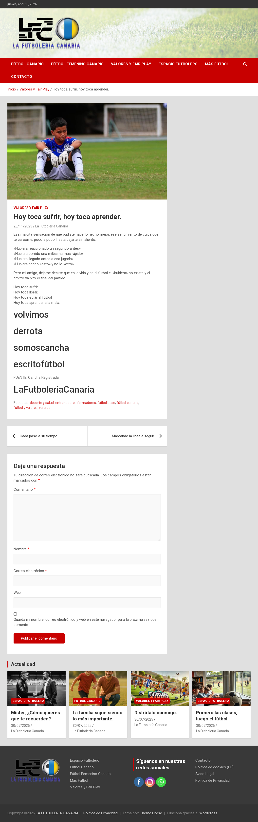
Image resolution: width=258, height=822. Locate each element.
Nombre (21, 549)
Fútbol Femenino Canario (77, 64)
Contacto (21, 76)
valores (44, 408)
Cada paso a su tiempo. (39, 436)
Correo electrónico (30, 571)
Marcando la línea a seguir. (133, 436)
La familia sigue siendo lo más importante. (97, 716)
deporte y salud (42, 403)
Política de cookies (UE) (214, 767)
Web (17, 592)
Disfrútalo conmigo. (155, 712)
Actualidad (23, 664)
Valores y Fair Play (131, 64)
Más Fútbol (217, 64)
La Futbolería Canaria (51, 226)
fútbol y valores (25, 408)
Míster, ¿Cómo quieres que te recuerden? (35, 716)
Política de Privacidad (212, 780)
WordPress (208, 813)
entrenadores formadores (75, 403)
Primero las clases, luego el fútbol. (216, 716)
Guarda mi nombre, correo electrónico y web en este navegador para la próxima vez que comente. (85, 622)
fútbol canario (127, 403)
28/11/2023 (23, 226)
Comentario (25, 489)
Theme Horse (151, 813)
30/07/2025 (20, 726)
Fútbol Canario (27, 64)
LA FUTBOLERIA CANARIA (57, 813)
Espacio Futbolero (178, 64)
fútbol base (106, 403)
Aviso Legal (204, 774)
